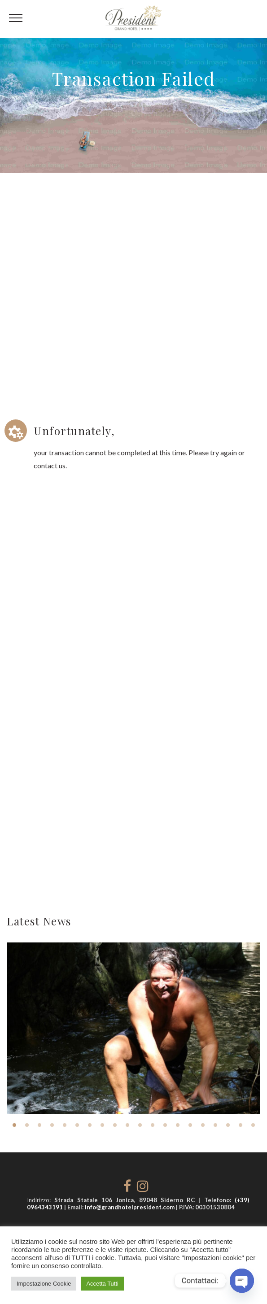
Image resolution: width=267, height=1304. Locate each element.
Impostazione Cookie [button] (44, 1283)
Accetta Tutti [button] (102, 1283)
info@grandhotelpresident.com (130, 1207)
